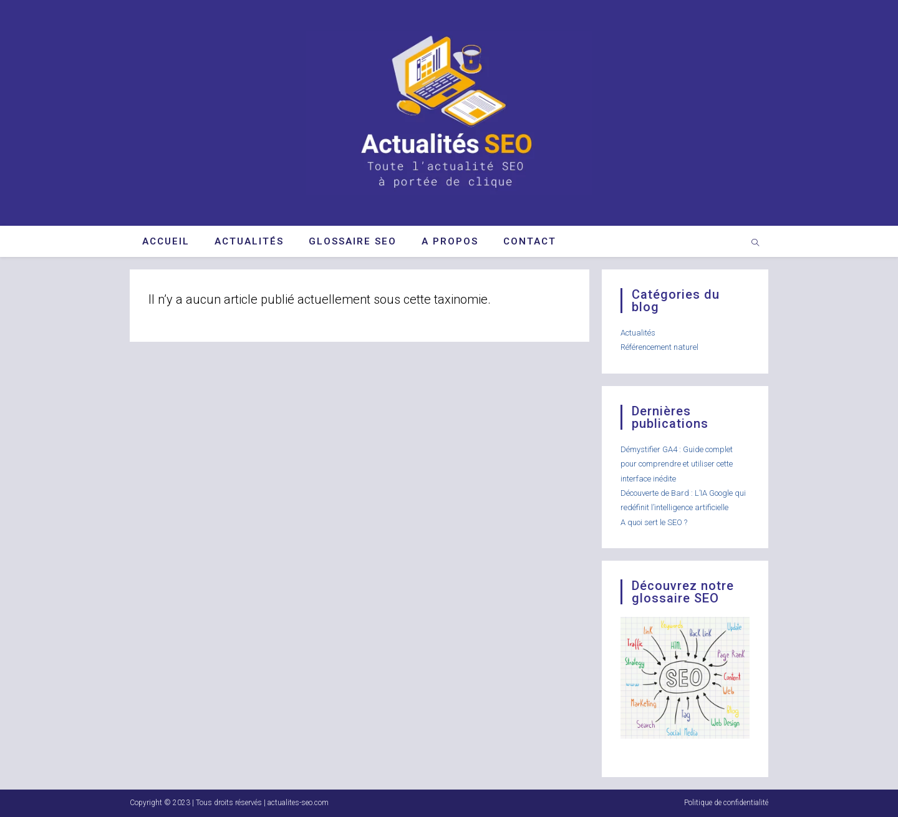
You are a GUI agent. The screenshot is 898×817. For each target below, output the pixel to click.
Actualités (637, 332)
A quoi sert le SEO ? (653, 522)
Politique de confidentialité (726, 802)
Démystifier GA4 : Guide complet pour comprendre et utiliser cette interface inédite (676, 464)
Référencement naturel (659, 347)
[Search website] (755, 244)
